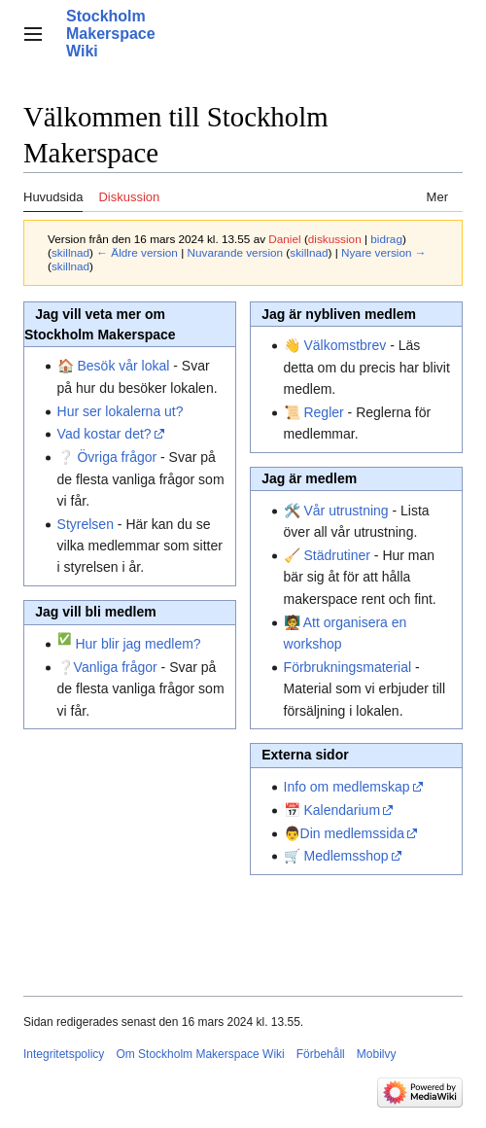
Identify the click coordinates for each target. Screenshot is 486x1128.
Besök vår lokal (123, 365)
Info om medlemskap (347, 786)
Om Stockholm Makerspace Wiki (200, 1054)
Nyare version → (384, 252)
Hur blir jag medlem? (137, 644)
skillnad (70, 252)
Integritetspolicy (63, 1054)
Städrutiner (336, 555)
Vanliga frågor (115, 667)
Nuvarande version (235, 252)
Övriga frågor (116, 457)
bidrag (386, 238)
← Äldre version (137, 252)
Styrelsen (85, 524)
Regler (323, 412)
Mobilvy (377, 1054)
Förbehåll (320, 1054)
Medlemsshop (345, 856)
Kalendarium (341, 810)
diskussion (335, 238)
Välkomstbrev (344, 345)
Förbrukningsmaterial (348, 667)
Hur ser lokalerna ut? (120, 411)
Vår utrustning (345, 510)
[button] (33, 34)
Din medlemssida (352, 833)
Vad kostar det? (104, 433)
